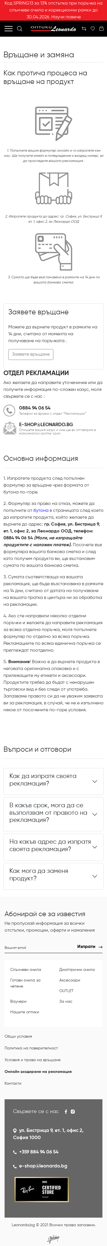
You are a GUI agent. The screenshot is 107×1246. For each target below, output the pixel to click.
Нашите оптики (24, 1012)
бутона (41, 510)
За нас (65, 1002)
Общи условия (18, 1037)
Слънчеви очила (25, 970)
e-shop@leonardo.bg (43, 1166)
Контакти (13, 1084)
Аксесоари (69, 980)
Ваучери (18, 1002)
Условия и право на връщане (32, 1060)
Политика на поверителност (31, 1048)
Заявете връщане (31, 354)
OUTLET (66, 991)
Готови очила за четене (25, 983)
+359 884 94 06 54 (38, 1152)
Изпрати (86, 947)
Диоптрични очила (77, 970)
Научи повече (66, 17)
